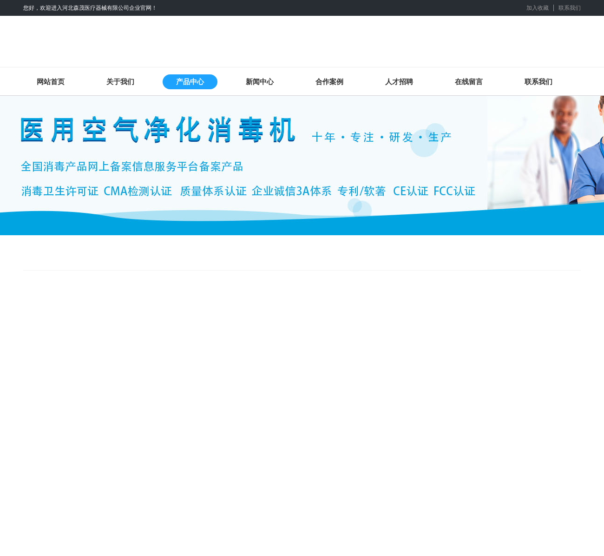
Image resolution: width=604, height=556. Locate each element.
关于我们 (120, 82)
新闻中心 (260, 82)
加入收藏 (537, 8)
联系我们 (569, 8)
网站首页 (51, 82)
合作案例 (329, 82)
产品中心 (190, 82)
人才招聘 (399, 82)
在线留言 (469, 82)
